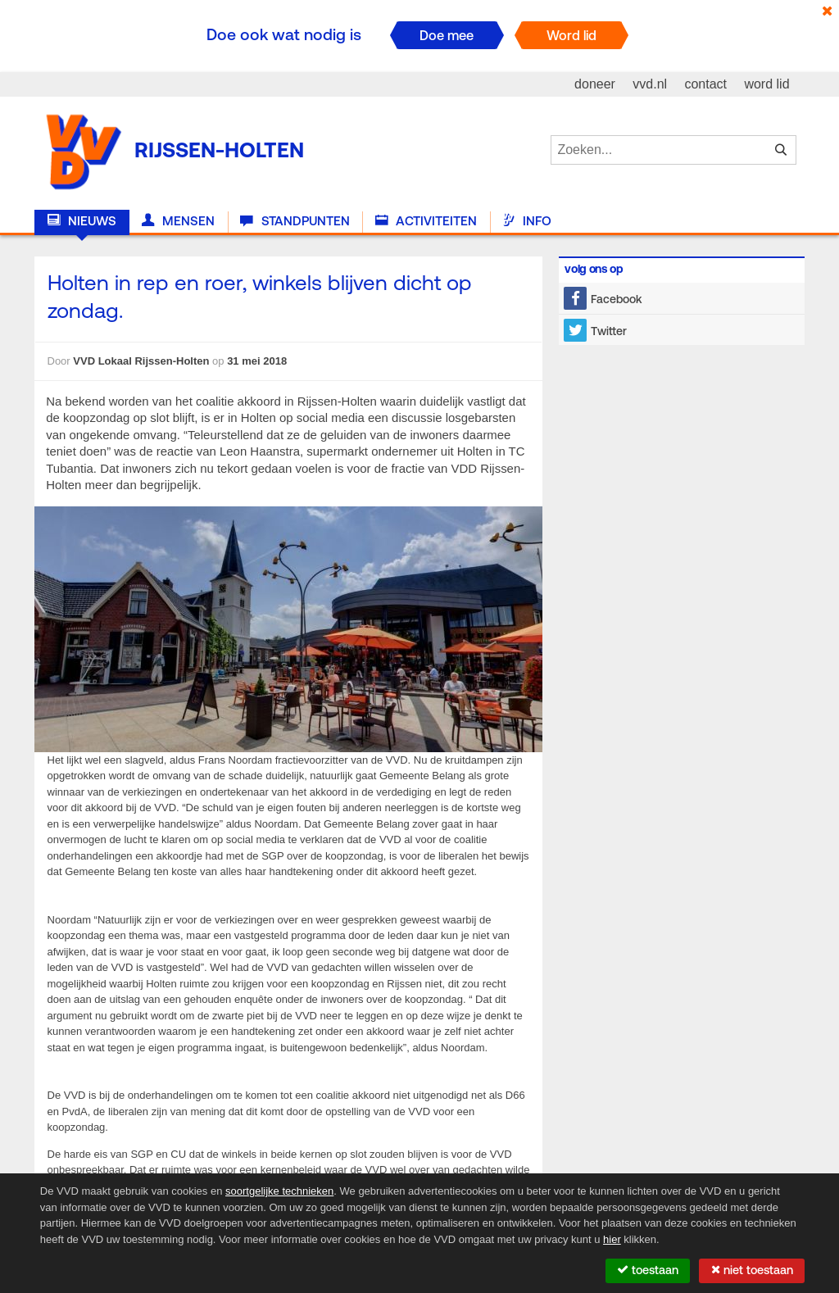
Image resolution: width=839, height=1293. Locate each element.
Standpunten (294, 221)
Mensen (178, 221)
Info (526, 221)
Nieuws (82, 221)
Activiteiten (426, 221)
